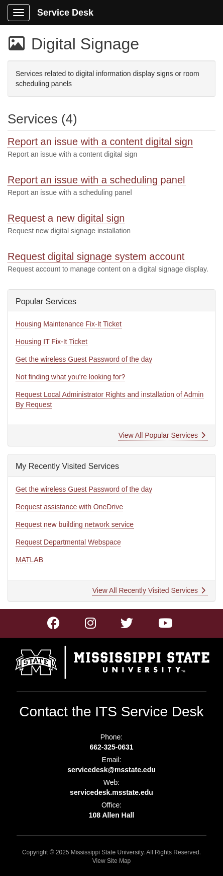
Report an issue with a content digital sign (100, 141)
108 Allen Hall (112, 815)
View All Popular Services (162, 435)
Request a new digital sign (66, 218)
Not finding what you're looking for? (70, 377)
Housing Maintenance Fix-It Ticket (69, 324)
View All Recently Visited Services (148, 590)
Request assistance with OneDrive (69, 507)
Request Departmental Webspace (68, 542)
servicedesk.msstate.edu (111, 792)
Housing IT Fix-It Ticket (51, 342)
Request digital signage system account (96, 256)
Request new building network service (75, 524)
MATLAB (29, 560)
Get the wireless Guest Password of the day (84, 359)
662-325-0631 (111, 747)
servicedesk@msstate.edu (111, 770)
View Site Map (111, 860)
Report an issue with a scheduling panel (96, 179)
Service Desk (65, 13)
